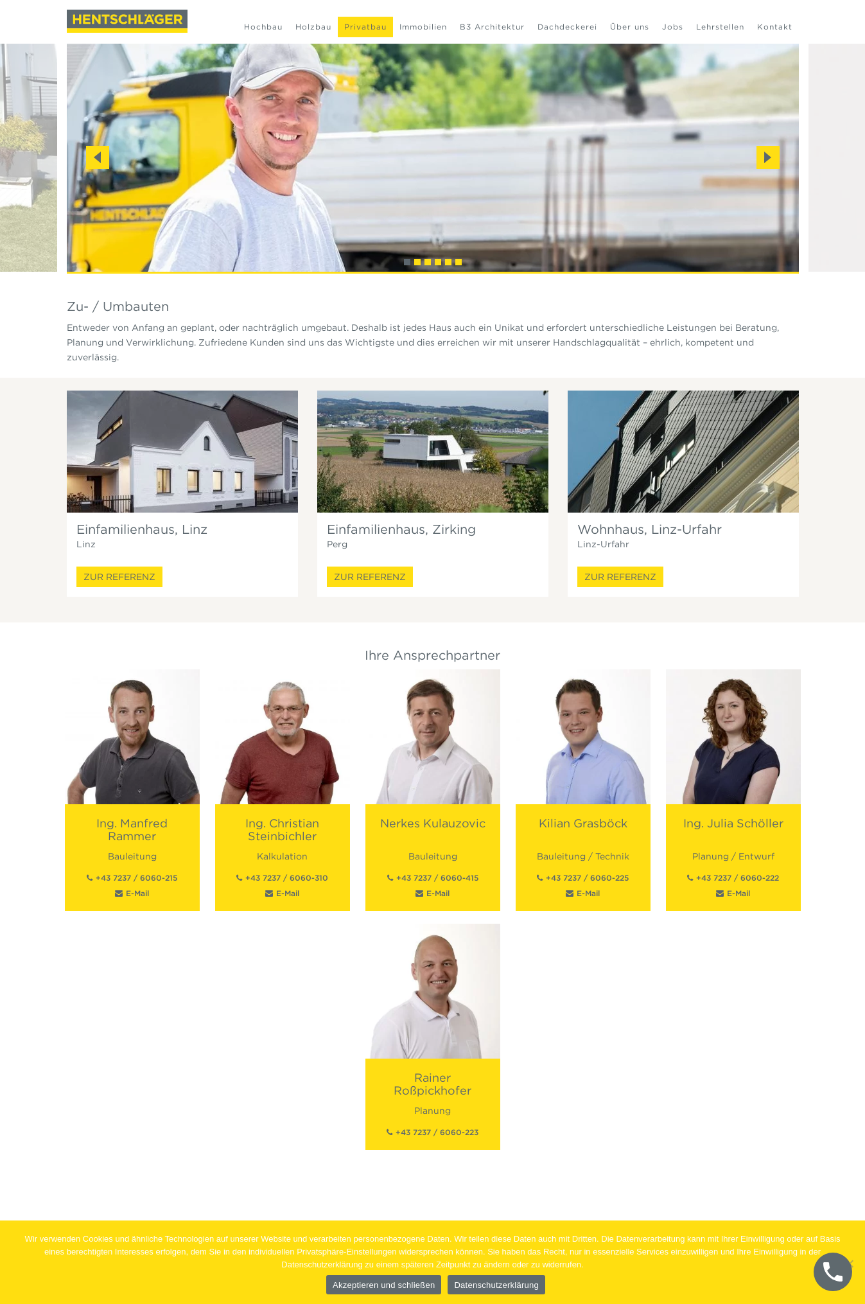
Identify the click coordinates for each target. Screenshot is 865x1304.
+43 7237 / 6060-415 (437, 878)
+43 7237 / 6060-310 (286, 878)
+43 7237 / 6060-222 (737, 878)
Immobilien (423, 26)
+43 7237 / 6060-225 (587, 878)
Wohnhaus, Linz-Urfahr (649, 529)
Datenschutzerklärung (496, 1285)
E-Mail (137, 893)
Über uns (629, 26)
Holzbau (313, 26)
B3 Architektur (492, 26)
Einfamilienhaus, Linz (141, 529)
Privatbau (365, 26)
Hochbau (263, 26)
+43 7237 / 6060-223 (437, 1132)
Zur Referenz (119, 577)
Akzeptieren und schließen (384, 1285)
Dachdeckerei (567, 26)
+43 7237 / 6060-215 (136, 878)
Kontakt (774, 26)
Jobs (672, 26)
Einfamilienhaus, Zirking (401, 529)
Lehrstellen (720, 26)
